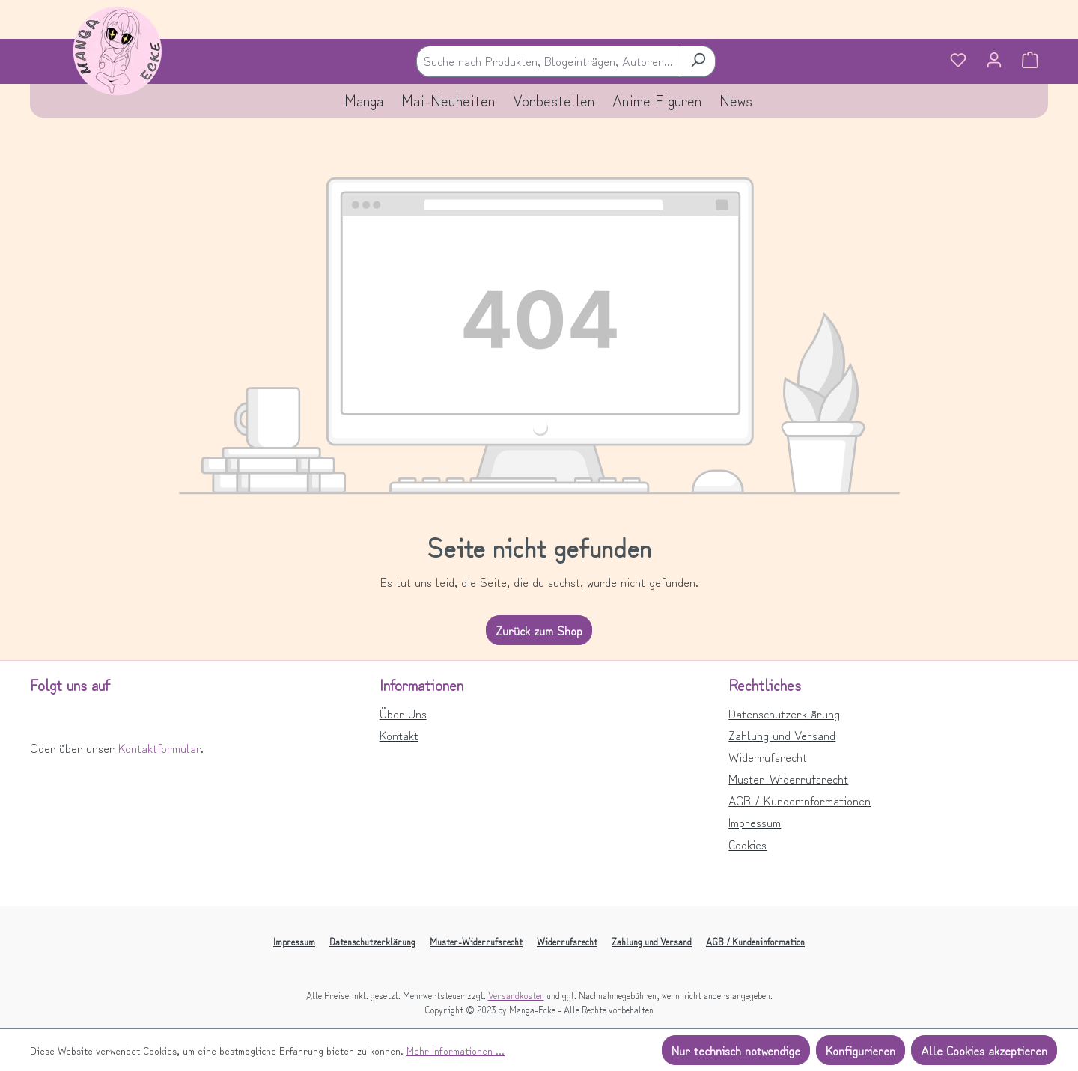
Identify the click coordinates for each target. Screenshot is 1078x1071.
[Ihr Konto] (994, 61)
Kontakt (399, 735)
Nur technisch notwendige (736, 1050)
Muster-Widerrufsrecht (788, 778)
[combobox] (548, 61)
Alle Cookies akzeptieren (984, 1050)
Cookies (747, 844)
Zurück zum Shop (539, 630)
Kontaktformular (159, 748)
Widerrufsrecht (767, 757)
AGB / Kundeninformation (755, 941)
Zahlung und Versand (781, 735)
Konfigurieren (860, 1050)
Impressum (754, 822)
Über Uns (403, 713)
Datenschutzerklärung (784, 713)
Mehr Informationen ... (455, 1050)
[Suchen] (698, 61)
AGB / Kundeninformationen (799, 800)
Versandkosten (516, 995)
